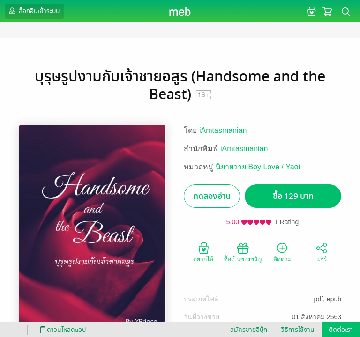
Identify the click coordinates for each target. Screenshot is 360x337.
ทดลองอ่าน (212, 196)
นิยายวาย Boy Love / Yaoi (258, 167)
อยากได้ (203, 252)
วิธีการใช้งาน (298, 330)
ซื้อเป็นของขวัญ (243, 252)
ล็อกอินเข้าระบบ (33, 11)
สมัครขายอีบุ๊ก (248, 330)
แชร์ (322, 252)
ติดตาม (282, 252)
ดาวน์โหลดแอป (61, 330)
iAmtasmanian (223, 130)
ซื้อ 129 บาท (293, 196)
